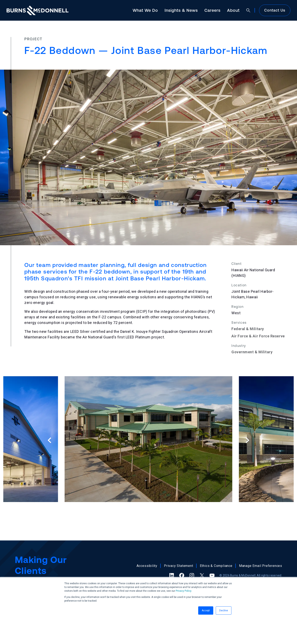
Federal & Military (247, 329)
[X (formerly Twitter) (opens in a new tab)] (201, 575)
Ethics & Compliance (216, 566)
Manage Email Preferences (260, 566)
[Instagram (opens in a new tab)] (191, 575)
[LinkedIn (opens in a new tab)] (171, 575)
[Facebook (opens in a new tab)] (181, 575)
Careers (212, 10)
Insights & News (181, 10)
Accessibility (147, 566)
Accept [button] (206, 610)
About (233, 10)
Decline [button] (223, 610)
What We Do (145, 10)
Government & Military (251, 352)
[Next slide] (247, 440)
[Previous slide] (50, 440)
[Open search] (248, 10)
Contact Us (274, 10)
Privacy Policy (183, 590)
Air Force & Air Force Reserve (258, 336)
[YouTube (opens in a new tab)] (212, 575)
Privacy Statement (178, 566)
